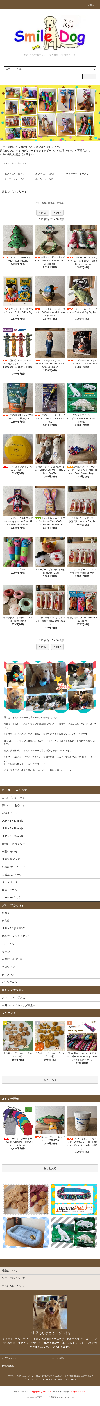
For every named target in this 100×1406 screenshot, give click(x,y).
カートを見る (58, 1358)
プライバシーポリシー (33, 1379)
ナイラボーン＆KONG (77, 174)
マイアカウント (9, 1358)
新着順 (60, 202)
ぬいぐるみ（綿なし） (46, 174)
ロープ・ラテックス (14, 179)
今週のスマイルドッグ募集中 (18, 1005)
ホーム (6, 163)
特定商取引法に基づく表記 (80, 1376)
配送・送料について (44, 1376)
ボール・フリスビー (45, 179)
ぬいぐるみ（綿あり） (16, 174)
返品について (60, 1376)
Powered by (50, 1398)
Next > (57, 212)
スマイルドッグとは (13, 997)
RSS (67, 1379)
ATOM (73, 1379)
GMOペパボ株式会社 (60, 1392)
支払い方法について (25, 1376)
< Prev (42, 212)
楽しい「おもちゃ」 (20, 163)
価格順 (51, 202)
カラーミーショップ (22, 1392)
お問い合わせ (8, 1366)
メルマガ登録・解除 (53, 1379)
